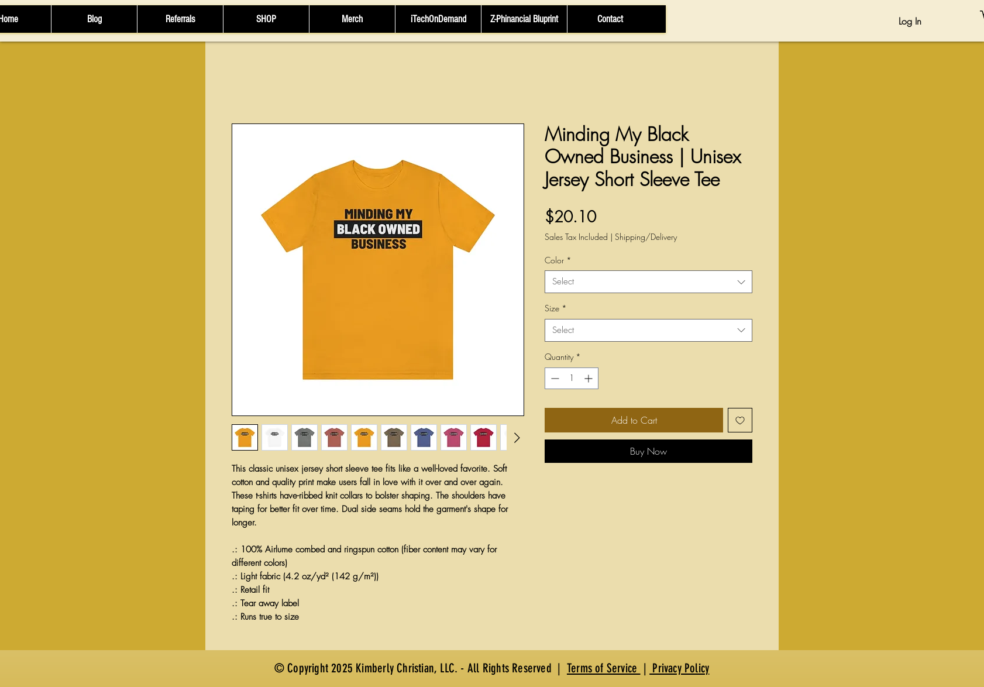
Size (556, 308)
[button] (266, 19)
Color (558, 260)
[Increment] (589, 378)
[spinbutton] (571, 378)
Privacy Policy (679, 668)
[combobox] (648, 281)
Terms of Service (604, 668)
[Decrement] (553, 378)
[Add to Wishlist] (740, 420)
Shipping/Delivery (646, 236)
